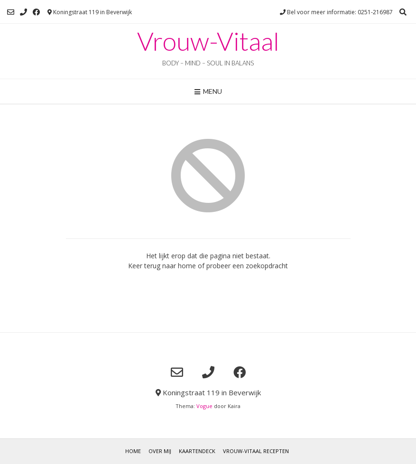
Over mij (159, 451)
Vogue (204, 405)
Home (133, 451)
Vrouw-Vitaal (208, 41)
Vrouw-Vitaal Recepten (256, 451)
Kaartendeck (197, 451)
